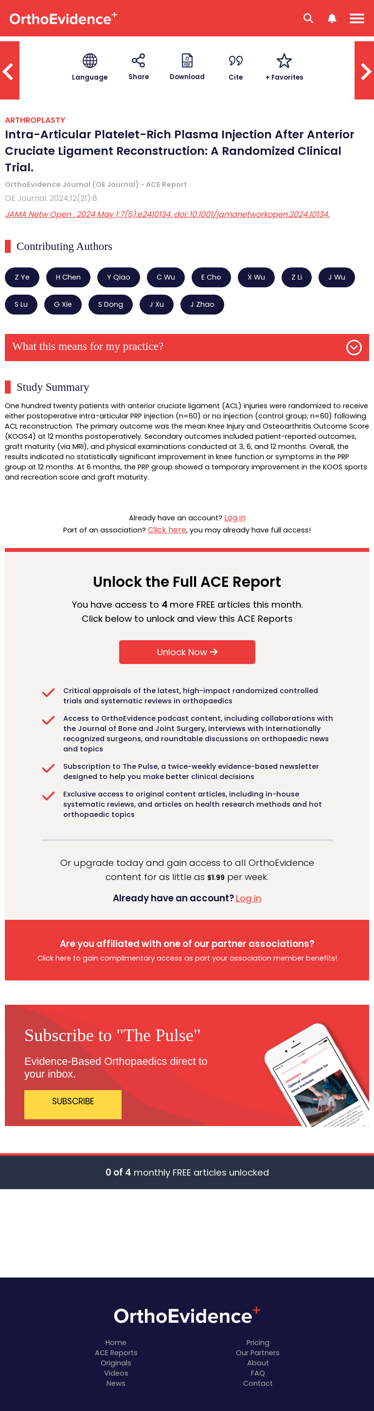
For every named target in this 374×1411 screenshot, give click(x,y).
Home (116, 1342)
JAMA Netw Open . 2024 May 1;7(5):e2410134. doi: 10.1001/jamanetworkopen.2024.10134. (167, 214)
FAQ (258, 1373)
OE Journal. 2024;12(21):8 (51, 198)
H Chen (68, 277)
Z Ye (22, 277)
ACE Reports (116, 1353)
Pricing (258, 1342)
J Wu (336, 277)
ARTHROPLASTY (35, 120)
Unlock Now (187, 652)
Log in (235, 517)
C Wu (166, 277)
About (258, 1363)
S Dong (110, 304)
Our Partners (258, 1353)
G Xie (63, 304)
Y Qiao (118, 277)
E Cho (211, 277)
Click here (167, 529)
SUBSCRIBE (73, 1101)
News (116, 1383)
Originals (116, 1363)
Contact (258, 1383)
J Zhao (202, 304)
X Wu (256, 277)
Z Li (296, 277)
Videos (116, 1373)
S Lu (21, 304)
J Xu (156, 304)
